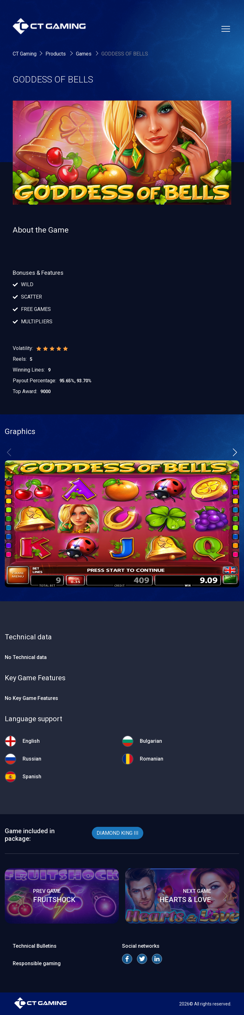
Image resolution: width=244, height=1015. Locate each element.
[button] (235, 452)
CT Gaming (25, 54)
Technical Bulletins (35, 946)
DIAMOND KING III (118, 833)
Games (84, 54)
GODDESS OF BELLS (124, 54)
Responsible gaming (37, 963)
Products (56, 54)
